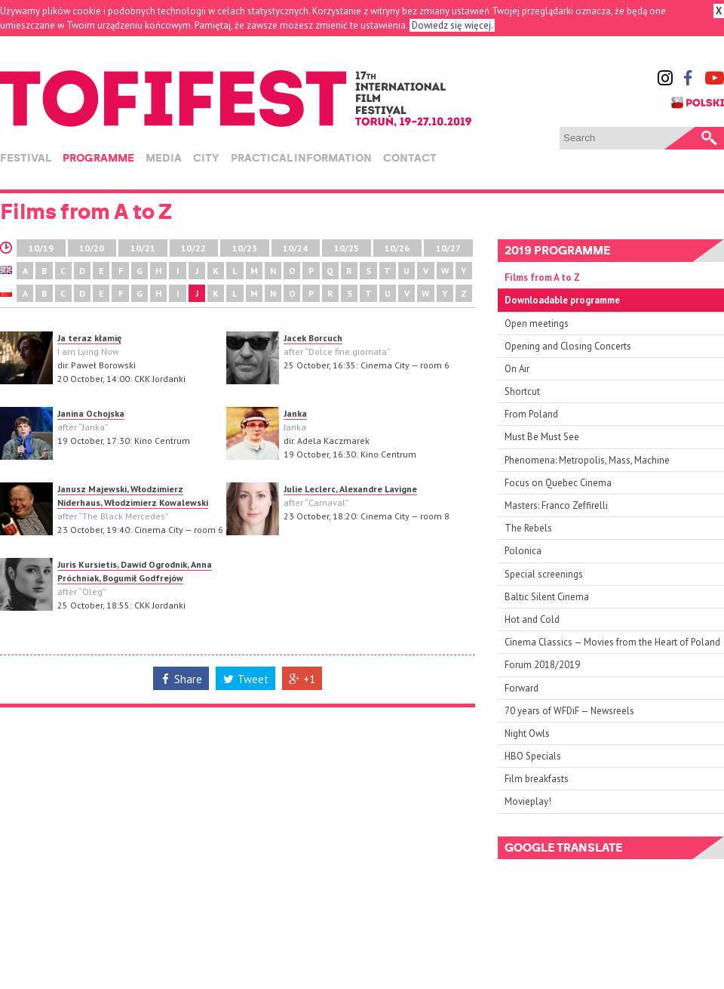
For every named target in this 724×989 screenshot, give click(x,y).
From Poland (531, 414)
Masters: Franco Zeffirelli (556, 505)
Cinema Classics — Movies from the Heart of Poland (612, 642)
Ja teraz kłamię (89, 338)
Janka (295, 413)
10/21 (142, 248)
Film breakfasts (537, 778)
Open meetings (537, 323)
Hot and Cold (532, 619)
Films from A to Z (542, 277)
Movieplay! (528, 801)
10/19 (41, 248)
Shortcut (522, 391)
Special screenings (544, 574)
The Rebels (528, 528)
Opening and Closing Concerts (568, 346)
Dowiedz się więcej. (452, 25)
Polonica (523, 550)
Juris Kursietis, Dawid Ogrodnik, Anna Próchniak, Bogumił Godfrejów (134, 571)
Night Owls (527, 733)
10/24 (295, 248)
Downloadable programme (562, 300)
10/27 (448, 248)
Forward (521, 688)
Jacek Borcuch (313, 338)
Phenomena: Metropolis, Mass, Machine (587, 460)
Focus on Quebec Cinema (558, 482)
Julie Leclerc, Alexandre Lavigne (350, 488)
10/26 (397, 248)
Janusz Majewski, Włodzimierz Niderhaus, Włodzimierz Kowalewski (132, 495)
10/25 (346, 248)
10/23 (244, 248)
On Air (517, 368)
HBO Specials (533, 756)
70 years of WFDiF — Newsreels (569, 710)
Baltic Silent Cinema (547, 596)
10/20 (91, 248)
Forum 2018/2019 (542, 664)
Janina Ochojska (90, 413)
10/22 (193, 248)
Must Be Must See (542, 436)
